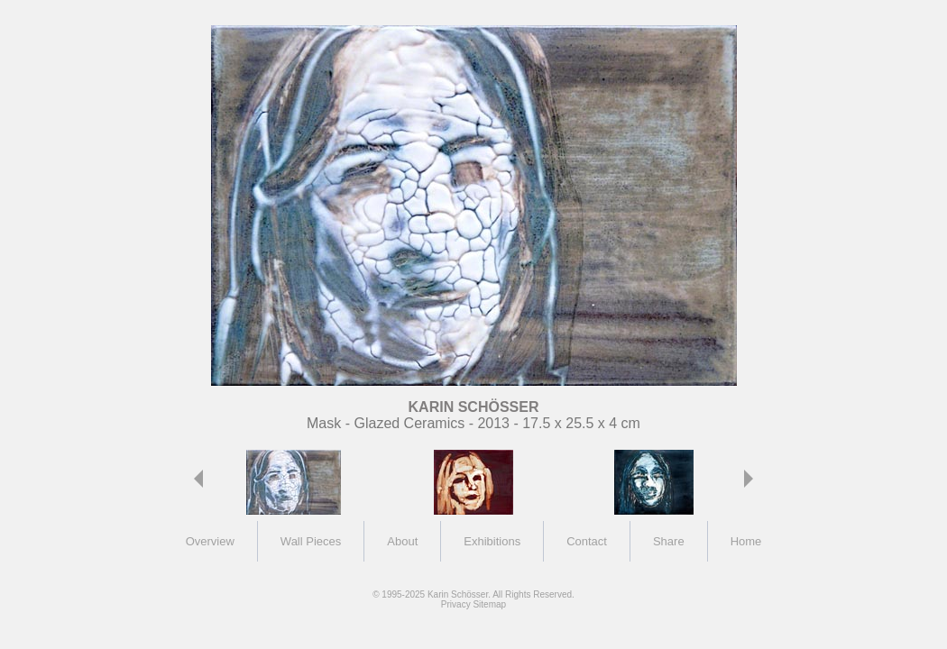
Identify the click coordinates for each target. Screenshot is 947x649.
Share (669, 541)
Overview (210, 541)
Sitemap (489, 604)
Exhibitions (492, 541)
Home (746, 541)
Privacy (456, 604)
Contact (586, 541)
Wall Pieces (310, 541)
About (402, 541)
